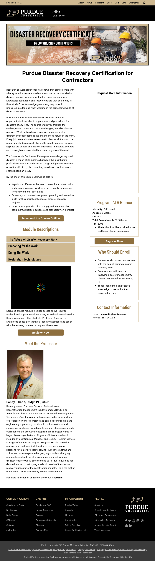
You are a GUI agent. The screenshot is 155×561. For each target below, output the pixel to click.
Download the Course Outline (41, 218)
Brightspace (11, 510)
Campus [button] (41, 499)
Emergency (134, 2)
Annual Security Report (105, 525)
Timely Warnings (102, 530)
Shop (109, 2)
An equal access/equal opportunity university (55, 549)
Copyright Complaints (107, 549)
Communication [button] (17, 499)
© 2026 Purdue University (20, 549)
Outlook (10, 525)
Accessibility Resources (108, 556)
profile (59, 477)
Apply (81, 2)
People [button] (99, 499)
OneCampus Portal (15, 505)
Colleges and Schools (46, 520)
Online (56, 11)
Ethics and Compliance (105, 515)
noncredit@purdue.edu (113, 314)
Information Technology (105, 520)
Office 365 (11, 520)
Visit (117, 2)
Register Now (40, 332)
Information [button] (74, 499)
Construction (71, 520)
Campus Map (42, 530)
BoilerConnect (13, 515)
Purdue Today (71, 505)
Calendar (69, 510)
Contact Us (126, 556)
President (99, 2)
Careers (39, 515)
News (89, 2)
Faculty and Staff (43, 505)
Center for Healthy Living (76, 530)
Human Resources (44, 510)
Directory (40, 525)
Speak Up (98, 505)
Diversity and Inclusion (105, 510)
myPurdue (11, 530)
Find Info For (14, 2)
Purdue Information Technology (46, 556)
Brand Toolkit (125, 549)
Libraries (69, 515)
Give (124, 2)
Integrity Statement (86, 549)
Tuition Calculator (73, 525)
